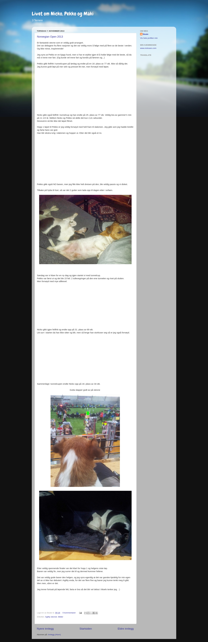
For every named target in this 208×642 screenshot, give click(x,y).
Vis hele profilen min (149, 38)
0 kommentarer (69, 613)
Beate (145, 34)
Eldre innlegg (126, 628)
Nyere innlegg (45, 628)
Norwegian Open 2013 (50, 36)
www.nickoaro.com (148, 48)
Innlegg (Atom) (54, 634)
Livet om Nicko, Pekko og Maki (63, 13)
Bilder (60, 617)
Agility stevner (51, 617)
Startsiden (86, 628)
